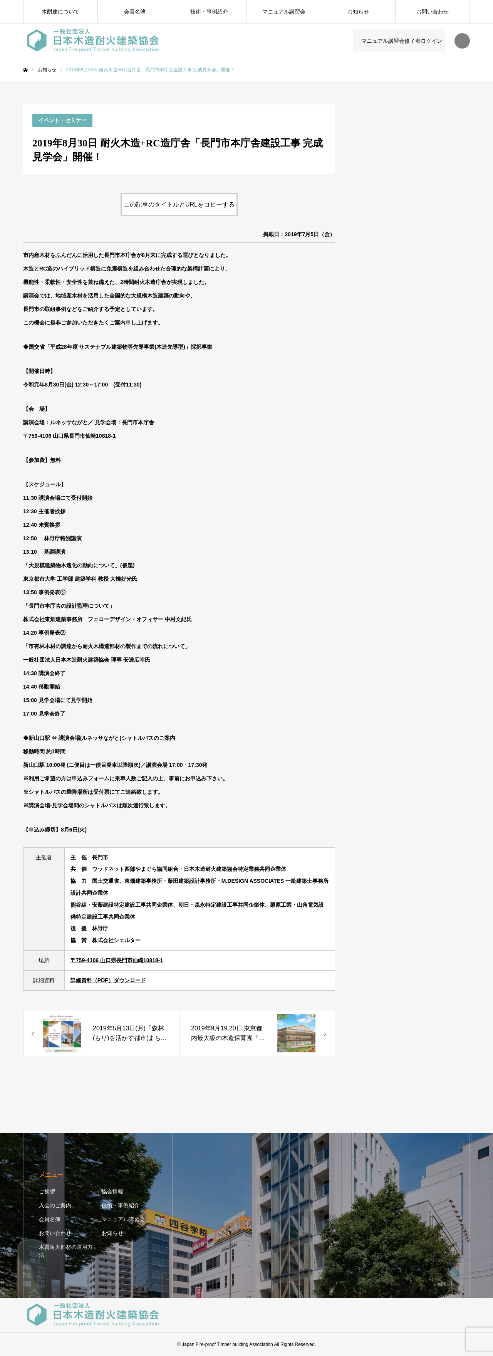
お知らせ (358, 11)
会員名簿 (135, 11)
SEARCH (462, 41)
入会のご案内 (55, 1205)
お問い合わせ (432, 11)
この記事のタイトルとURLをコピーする (179, 204)
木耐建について (60, 11)
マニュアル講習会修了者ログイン (400, 41)
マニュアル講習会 (283, 11)
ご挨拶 (47, 1191)
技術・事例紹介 (209, 11)
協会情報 (112, 1191)
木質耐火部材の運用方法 (66, 1251)
